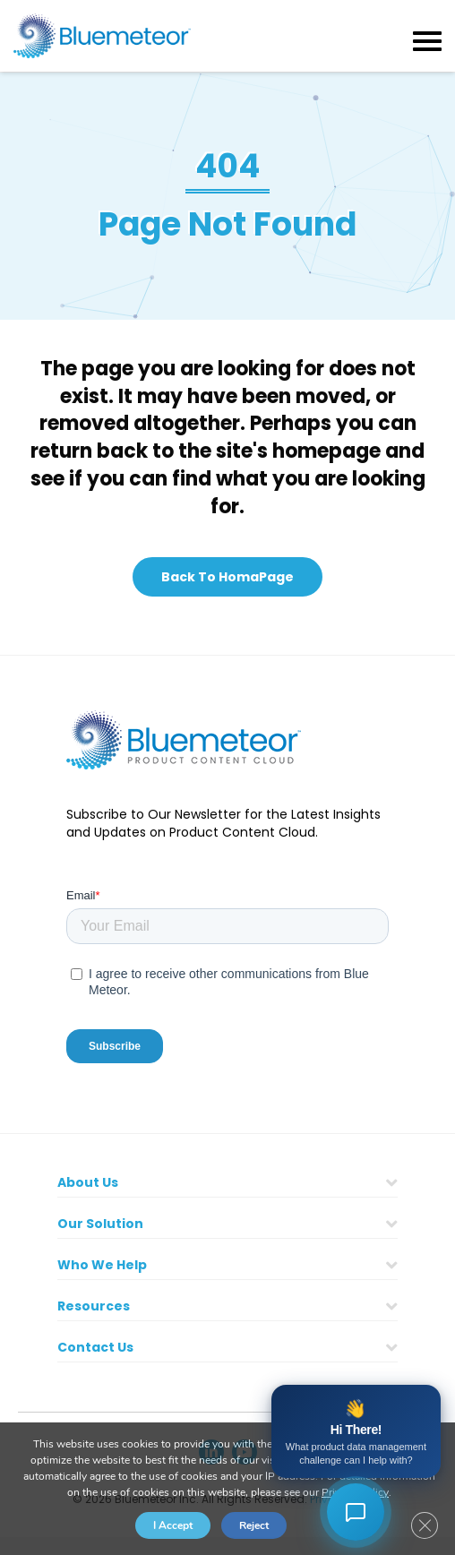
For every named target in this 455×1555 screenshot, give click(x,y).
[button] (227, 577)
